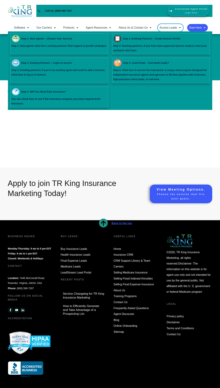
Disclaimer (173, 322)
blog (159, 102)
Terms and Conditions (180, 328)
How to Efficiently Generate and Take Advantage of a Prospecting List (81, 309)
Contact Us (174, 334)
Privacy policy (175, 316)
